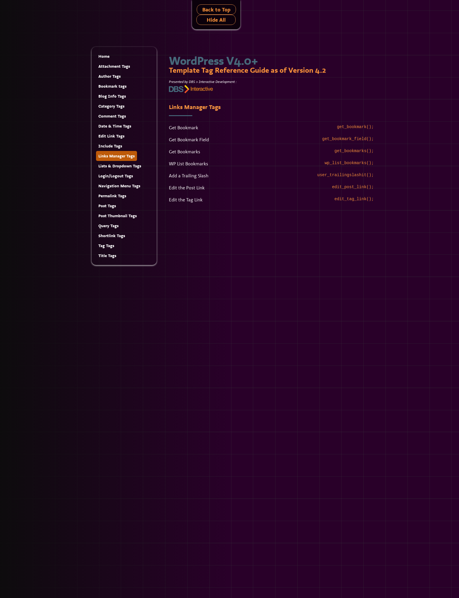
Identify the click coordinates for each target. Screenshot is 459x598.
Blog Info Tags (112, 96)
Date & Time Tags (114, 126)
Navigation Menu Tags (119, 185)
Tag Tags (106, 245)
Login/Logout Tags (115, 176)
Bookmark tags (112, 86)
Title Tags (107, 255)
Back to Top (216, 9)
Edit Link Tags (111, 136)
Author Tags (109, 76)
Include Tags (110, 146)
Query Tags (108, 225)
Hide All (216, 19)
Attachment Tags (114, 66)
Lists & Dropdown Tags (119, 166)
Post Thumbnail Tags (117, 215)
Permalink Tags (112, 195)
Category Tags (111, 106)
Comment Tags (112, 116)
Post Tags (107, 205)
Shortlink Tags (111, 235)
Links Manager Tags (116, 156)
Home (103, 56)
